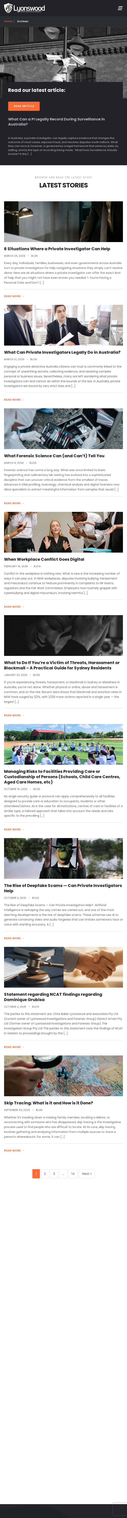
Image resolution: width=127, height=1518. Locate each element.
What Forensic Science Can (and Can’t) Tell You (54, 456)
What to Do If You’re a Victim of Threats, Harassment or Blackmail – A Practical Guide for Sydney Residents (62, 665)
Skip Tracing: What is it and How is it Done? (48, 1103)
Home (8, 21)
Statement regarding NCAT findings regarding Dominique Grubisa (53, 996)
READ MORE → (14, 296)
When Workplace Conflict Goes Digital (44, 559)
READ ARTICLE (24, 106)
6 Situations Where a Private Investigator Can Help (57, 249)
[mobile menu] (120, 8)
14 (73, 1173)
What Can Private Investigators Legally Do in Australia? (62, 352)
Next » (87, 1173)
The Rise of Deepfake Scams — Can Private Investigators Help (63, 888)
